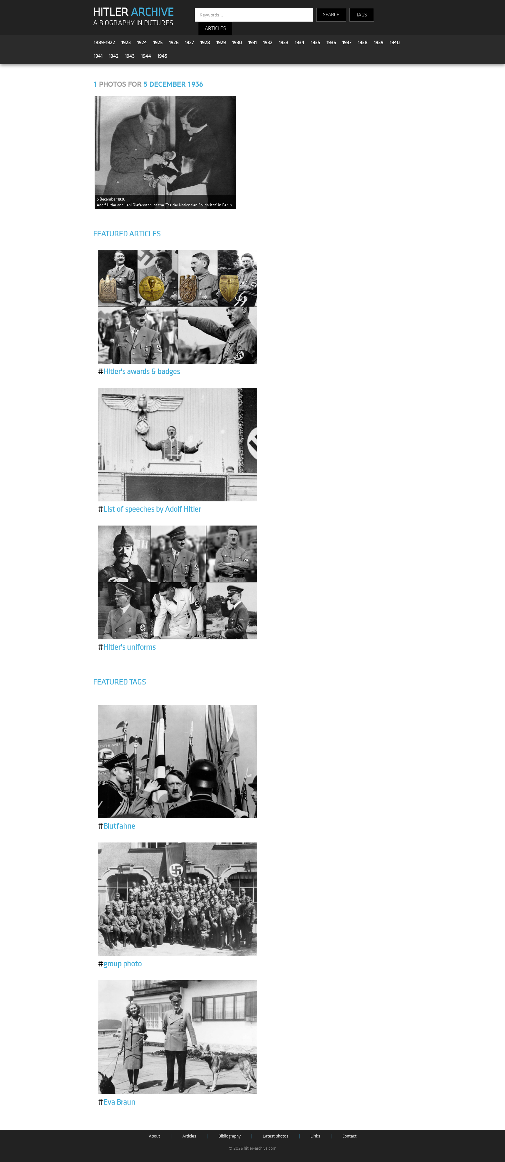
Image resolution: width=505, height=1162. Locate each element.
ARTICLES (215, 28)
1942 (114, 56)
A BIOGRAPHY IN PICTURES (133, 23)
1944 (146, 56)
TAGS (361, 15)
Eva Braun (116, 1102)
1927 (189, 42)
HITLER (133, 12)
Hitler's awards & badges (139, 372)
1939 (378, 42)
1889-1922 (104, 42)
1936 (331, 42)
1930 (237, 42)
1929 (221, 42)
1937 (346, 42)
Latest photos (275, 1136)
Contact (349, 1136)
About (154, 1136)
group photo (120, 964)
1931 (252, 42)
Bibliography (229, 1136)
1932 (267, 42)
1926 (173, 42)
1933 (283, 42)
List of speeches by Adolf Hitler (149, 509)
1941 (98, 56)
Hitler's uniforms (127, 647)
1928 (205, 42)
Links (315, 1136)
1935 (315, 42)
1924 (142, 42)
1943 (130, 56)
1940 (395, 42)
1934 (299, 42)
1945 (162, 56)
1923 (126, 42)
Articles (189, 1136)
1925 (158, 42)
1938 (362, 42)
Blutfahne (116, 826)
